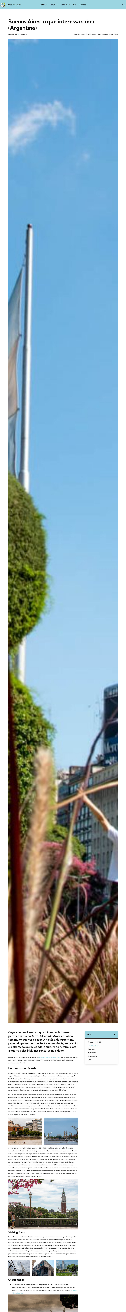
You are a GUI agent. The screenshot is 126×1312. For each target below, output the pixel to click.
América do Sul (85, 34)
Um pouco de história (95, 1042)
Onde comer (92, 1052)
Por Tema (54, 4)
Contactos (83, 5)
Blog (74, 5)
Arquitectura (104, 34)
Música (116, 34)
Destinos (43, 4)
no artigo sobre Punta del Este (49, 1057)
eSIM (89, 1060)
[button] (114, 1035)
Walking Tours (93, 1045)
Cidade (111, 34)
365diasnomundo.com (14, 5)
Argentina (93, 34)
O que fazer (91, 1049)
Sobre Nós (65, 4)
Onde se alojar (92, 1056)
